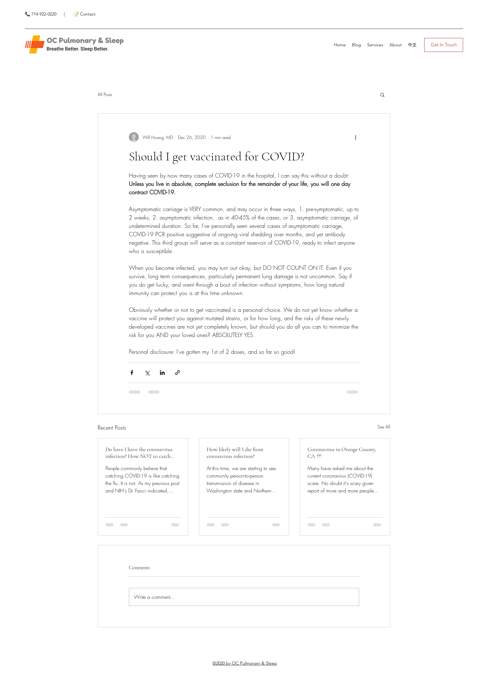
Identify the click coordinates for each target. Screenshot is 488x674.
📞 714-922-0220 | (45, 14)
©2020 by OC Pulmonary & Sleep (245, 663)
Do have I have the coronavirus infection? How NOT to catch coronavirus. (139, 452)
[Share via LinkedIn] (162, 373)
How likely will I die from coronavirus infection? (235, 452)
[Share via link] (178, 373)
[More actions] (355, 137)
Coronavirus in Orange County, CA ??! (341, 452)
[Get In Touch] (443, 45)
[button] (382, 94)
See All (384, 427)
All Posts (105, 94)
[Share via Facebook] (132, 373)
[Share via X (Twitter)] (147, 373)
